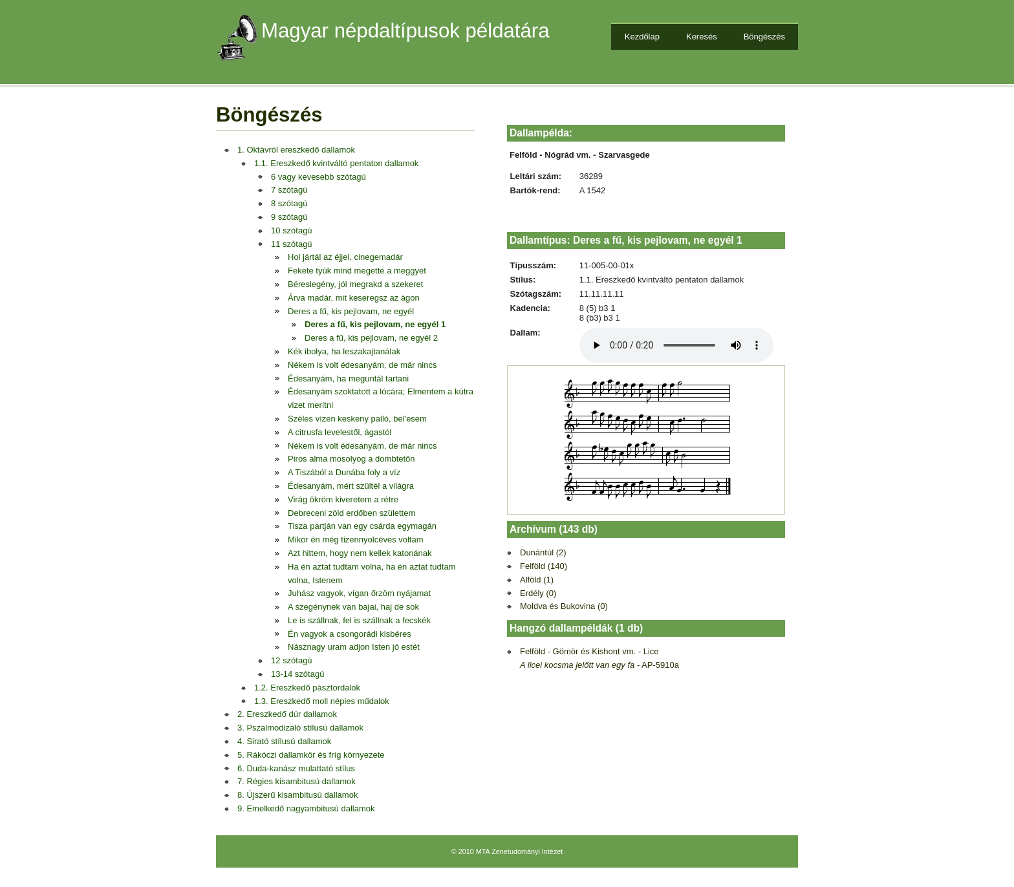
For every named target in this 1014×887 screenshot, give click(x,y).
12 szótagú (291, 660)
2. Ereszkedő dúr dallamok (287, 714)
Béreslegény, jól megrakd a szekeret (355, 284)
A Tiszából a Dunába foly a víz (344, 472)
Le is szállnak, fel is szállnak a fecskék (359, 620)
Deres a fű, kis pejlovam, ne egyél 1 (375, 324)
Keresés (701, 36)
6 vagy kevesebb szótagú (318, 177)
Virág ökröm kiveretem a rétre (343, 499)
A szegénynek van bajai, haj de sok (353, 607)
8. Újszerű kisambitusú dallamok (297, 795)
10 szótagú (291, 230)
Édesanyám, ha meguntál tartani (348, 378)
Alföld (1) (537, 579)
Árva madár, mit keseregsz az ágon (354, 298)
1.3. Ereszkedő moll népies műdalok (321, 701)
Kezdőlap (642, 36)
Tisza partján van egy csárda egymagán (362, 526)
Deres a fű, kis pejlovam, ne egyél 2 (371, 338)
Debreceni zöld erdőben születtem (351, 513)
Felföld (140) (543, 566)
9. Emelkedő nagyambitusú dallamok (305, 808)
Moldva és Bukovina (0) (564, 606)
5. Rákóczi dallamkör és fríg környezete (311, 755)
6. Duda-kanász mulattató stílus (296, 768)
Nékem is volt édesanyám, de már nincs (362, 365)
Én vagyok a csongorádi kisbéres (349, 634)
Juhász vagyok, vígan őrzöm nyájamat (359, 593)
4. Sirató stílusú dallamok (284, 741)
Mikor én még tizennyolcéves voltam (356, 539)
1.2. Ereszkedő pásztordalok (307, 687)
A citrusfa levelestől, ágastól (339, 432)
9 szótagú (289, 217)
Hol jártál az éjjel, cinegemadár (345, 257)
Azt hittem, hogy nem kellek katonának (360, 553)
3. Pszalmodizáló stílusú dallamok (300, 727)
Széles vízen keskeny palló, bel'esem (357, 418)
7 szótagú (289, 190)
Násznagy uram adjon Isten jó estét (354, 647)
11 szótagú (291, 244)
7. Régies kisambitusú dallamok (296, 781)
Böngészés (764, 36)
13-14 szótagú (297, 674)
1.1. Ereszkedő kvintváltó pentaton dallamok (336, 163)
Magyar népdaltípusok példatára (405, 30)
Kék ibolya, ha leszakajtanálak (344, 351)
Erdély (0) (538, 593)
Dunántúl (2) (543, 552)
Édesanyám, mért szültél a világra (351, 486)
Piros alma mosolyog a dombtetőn (351, 459)
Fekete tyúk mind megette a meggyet (357, 270)
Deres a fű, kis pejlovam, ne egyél (351, 311)
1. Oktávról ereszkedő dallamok (296, 150)
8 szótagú (289, 203)
